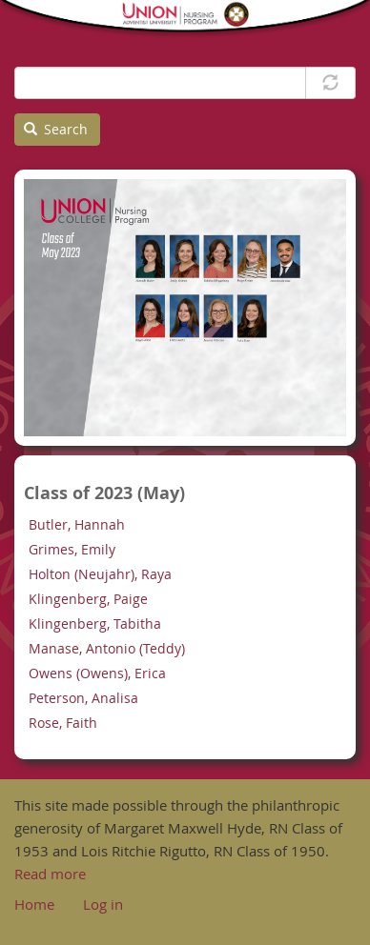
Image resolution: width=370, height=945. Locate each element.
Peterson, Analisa (83, 698)
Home (34, 904)
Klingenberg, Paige (88, 599)
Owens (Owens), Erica (97, 673)
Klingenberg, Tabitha (95, 623)
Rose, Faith (63, 723)
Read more (50, 873)
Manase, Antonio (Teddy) (107, 648)
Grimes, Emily (72, 549)
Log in (103, 904)
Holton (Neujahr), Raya (100, 574)
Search (56, 129)
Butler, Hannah (77, 524)
